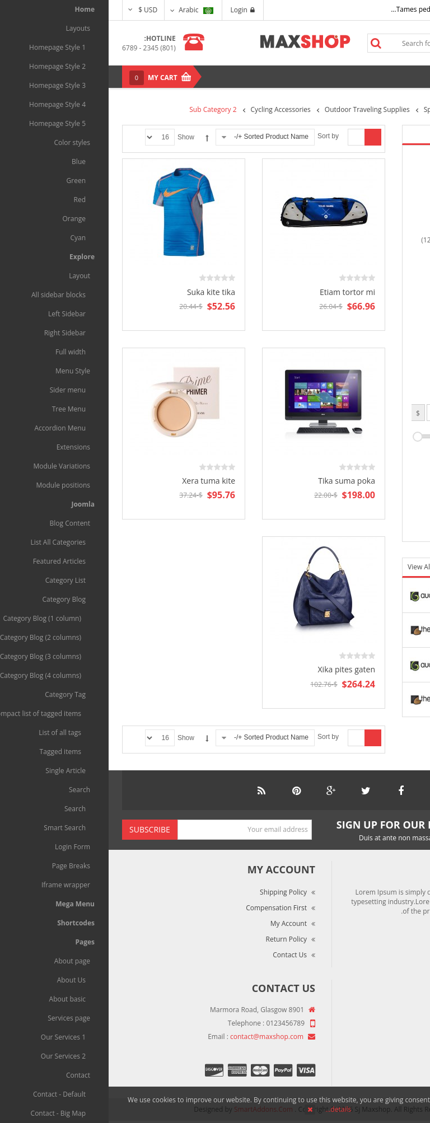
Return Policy (177, 939)
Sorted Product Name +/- (162, 137)
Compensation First (167, 908)
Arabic (87, 10)
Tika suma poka (238, 480)
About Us (394, 1011)
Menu (392, 76)
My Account (180, 923)
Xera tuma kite (100, 480)
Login (134, 10)
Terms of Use (387, 1042)
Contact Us (181, 955)
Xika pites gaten (238, 669)
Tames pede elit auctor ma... (326, 9)
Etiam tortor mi (239, 292)
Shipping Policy (174, 892)
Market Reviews (383, 1026)
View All (312, 567)
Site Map (394, 1073)
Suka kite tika (102, 292)
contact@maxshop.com (158, 1036)
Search (267, 43)
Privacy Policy (387, 1058)
